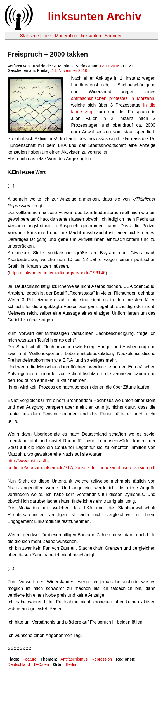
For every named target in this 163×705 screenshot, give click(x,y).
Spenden (113, 35)
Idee (46, 35)
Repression (102, 659)
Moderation (66, 35)
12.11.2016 (109, 66)
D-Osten (41, 664)
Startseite (29, 35)
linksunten (91, 35)
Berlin (71, 664)
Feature (30, 659)
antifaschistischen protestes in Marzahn (112, 98)
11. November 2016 (69, 70)
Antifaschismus (74, 659)
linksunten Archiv (94, 16)
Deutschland (19, 664)
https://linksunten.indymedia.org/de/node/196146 (57, 273)
